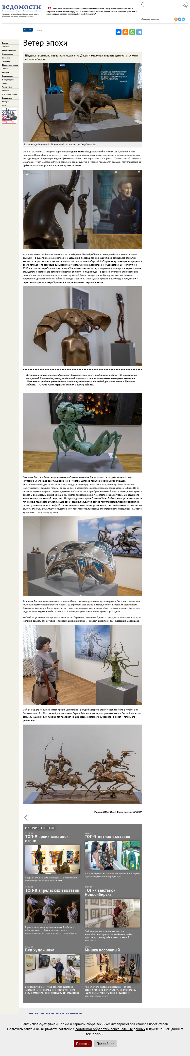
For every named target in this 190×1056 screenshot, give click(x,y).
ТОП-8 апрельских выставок (52, 890)
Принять (82, 1043)
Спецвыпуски (7, 98)
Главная (5, 43)
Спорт (4, 83)
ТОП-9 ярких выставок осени (47, 839)
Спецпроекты (7, 76)
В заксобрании (7, 54)
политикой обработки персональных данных (110, 1029)
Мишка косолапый (102, 950)
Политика (5, 47)
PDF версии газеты (9, 94)
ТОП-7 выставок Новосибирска (100, 892)
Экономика (6, 58)
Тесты (4, 105)
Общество (6, 61)
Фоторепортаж (8, 80)
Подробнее (105, 1043)
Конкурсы (5, 102)
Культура (5, 72)
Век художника (39, 950)
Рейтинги (5, 91)
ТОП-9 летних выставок (107, 837)
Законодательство (9, 50)
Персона (5, 69)
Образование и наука (10, 65)
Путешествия (7, 87)
